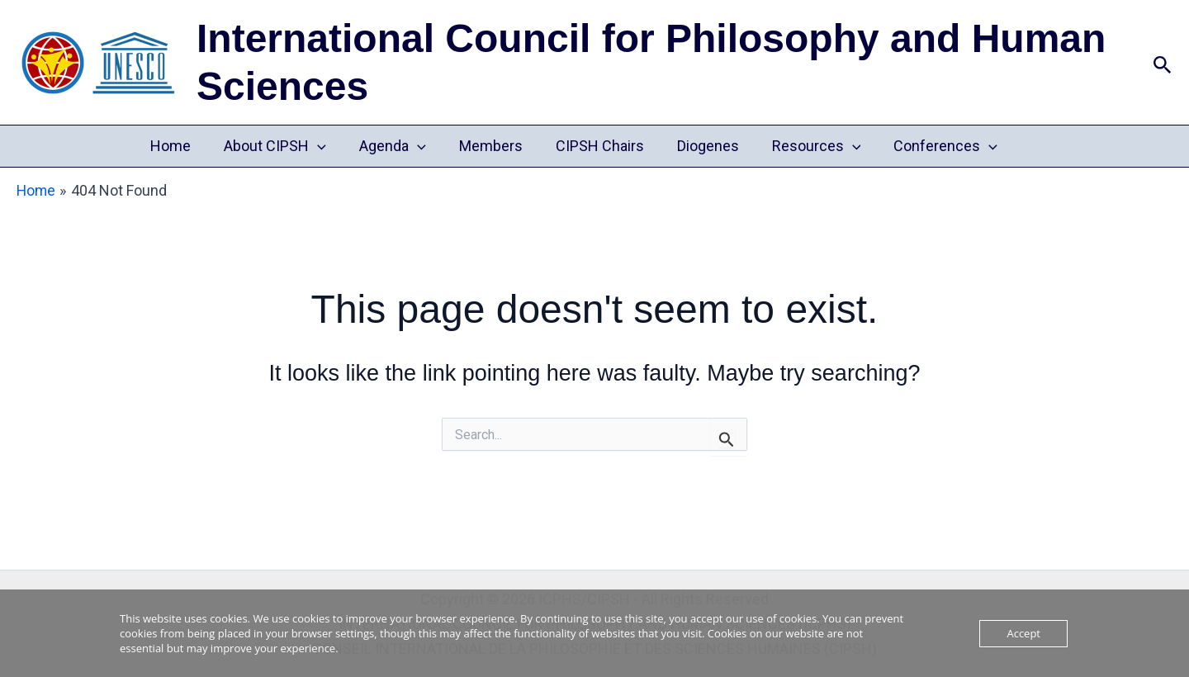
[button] (1162, 62)
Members (492, 145)
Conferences (934, 146)
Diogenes (703, 145)
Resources (808, 146)
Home (182, 145)
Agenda (397, 146)
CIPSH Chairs (598, 145)
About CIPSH (283, 146)
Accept (1023, 633)
